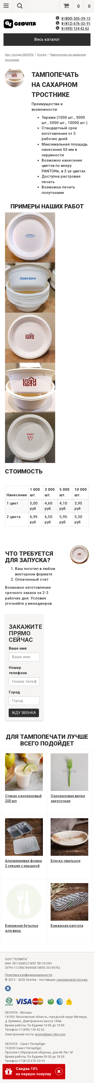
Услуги (41, 54)
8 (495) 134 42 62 (75, 29)
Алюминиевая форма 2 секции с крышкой (24, 843)
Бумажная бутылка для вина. (24, 908)
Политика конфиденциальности (28, 975)
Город (14, 692)
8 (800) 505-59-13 (75, 19)
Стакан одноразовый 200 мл (24, 778)
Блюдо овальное (69, 840)
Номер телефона (18, 670)
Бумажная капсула (69, 905)
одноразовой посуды (71, 980)
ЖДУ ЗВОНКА (24, 712)
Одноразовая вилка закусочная (69, 778)
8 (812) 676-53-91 (75, 24)
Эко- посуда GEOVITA (19, 54)
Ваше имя (18, 648)
